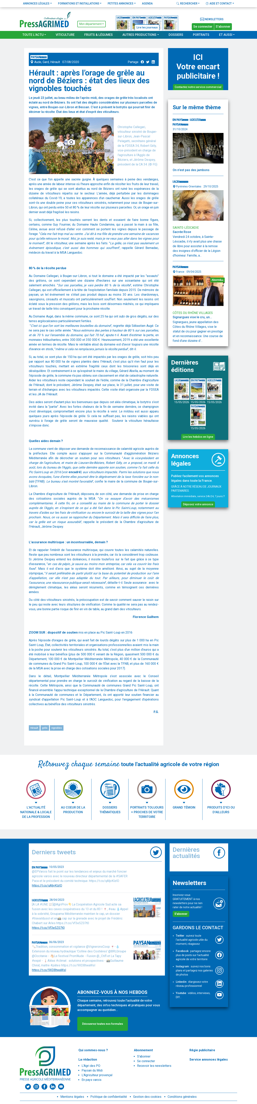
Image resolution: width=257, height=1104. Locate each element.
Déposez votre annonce (198, 504)
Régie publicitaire (202, 1050)
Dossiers (176, 35)
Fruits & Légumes (98, 35)
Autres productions (139, 35)
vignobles (56, 728)
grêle (45, 728)
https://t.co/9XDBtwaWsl (49, 970)
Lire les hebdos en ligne (198, 436)
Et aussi (225, 35)
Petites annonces (120, 3)
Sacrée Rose (182, 232)
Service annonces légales (208, 1059)
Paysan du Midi (92, 1070)
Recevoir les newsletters (154, 1066)
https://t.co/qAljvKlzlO (47, 885)
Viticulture (65, 35)
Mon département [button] (90, 23)
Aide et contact (219, 3)
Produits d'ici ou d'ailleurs (221, 810)
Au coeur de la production (73, 810)
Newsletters (212, 19)
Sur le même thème (197, 107)
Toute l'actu (33, 35)
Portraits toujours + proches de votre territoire (147, 812)
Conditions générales (182, 1097)
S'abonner (223, 26)
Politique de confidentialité (108, 1097)
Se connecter (202, 26)
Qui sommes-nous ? (93, 1050)
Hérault (34, 728)
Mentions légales (72, 1097)
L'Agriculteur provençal (97, 1075)
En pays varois (91, 1080)
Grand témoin (184, 807)
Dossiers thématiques (110, 810)
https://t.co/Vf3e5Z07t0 (48, 928)
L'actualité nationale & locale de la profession (36, 812)
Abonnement (143, 1050)
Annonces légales (36, 3)
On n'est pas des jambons (191, 170)
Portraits (201, 35)
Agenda (147, 3)
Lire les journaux (147, 27)
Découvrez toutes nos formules (102, 1023)
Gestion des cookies (147, 1097)
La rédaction (87, 1059)
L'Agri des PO (91, 1066)
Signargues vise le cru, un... (192, 317)
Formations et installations (78, 3)
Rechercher (186, 3)
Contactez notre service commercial (198, 87)
